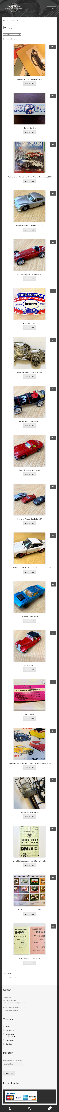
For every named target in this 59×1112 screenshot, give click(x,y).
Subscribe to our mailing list (12, 1060)
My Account (10, 1108)
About (8, 1026)
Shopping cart (10, 1040)
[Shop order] (12, 34)
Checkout (9, 1044)
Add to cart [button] (29, 83)
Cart (45, 1107)
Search (29, 1108)
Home (7, 21)
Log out (13, 1036)
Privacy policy (10, 1030)
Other (13, 21)
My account (10, 1034)
